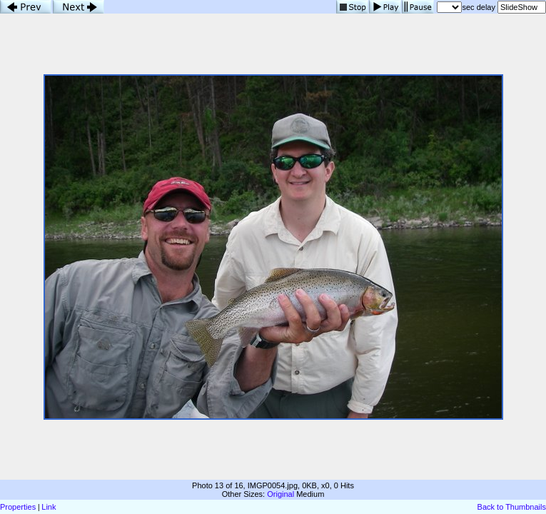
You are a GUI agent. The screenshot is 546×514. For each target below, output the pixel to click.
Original (280, 494)
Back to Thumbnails (511, 507)
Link (48, 507)
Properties (18, 507)
